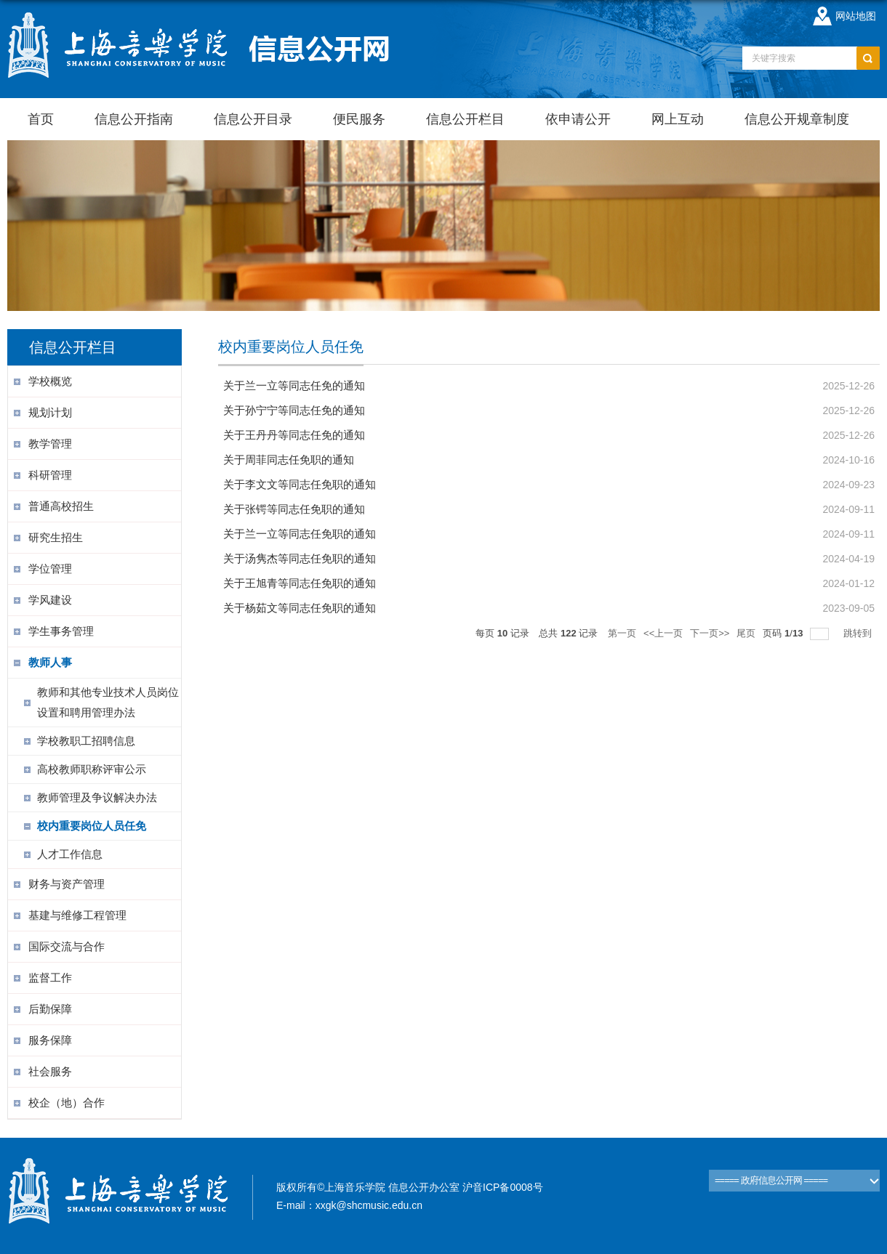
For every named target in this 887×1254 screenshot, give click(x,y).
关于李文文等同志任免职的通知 (299, 484)
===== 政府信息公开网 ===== (771, 1180)
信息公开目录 (253, 119)
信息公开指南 (134, 119)
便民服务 (359, 119)
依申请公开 (578, 119)
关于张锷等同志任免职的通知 (294, 509)
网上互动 (677, 119)
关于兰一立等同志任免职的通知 (299, 533)
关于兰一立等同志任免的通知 (294, 385)
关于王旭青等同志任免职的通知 (299, 583)
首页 (41, 119)
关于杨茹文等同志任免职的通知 (299, 608)
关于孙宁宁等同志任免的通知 (294, 410)
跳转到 (859, 633)
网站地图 (855, 16)
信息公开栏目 (465, 119)
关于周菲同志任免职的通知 (288, 459)
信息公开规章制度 (796, 119)
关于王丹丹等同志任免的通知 (294, 435)
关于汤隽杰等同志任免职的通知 (299, 558)
